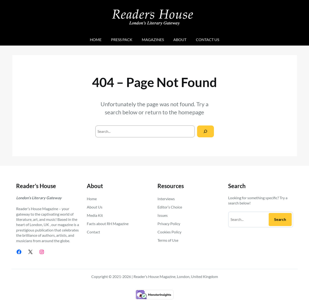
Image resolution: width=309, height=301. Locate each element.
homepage (191, 112)
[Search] (205, 131)
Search (280, 219)
